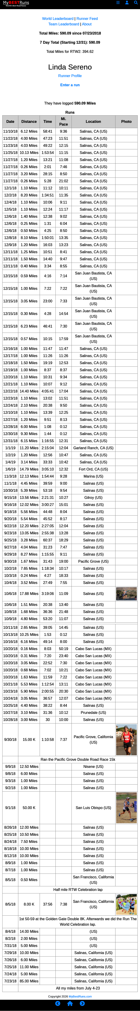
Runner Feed (87, 19)
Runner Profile (70, 76)
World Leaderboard (58, 19)
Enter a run (70, 85)
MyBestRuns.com (80, 996)
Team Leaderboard (63, 24)
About (87, 24)
